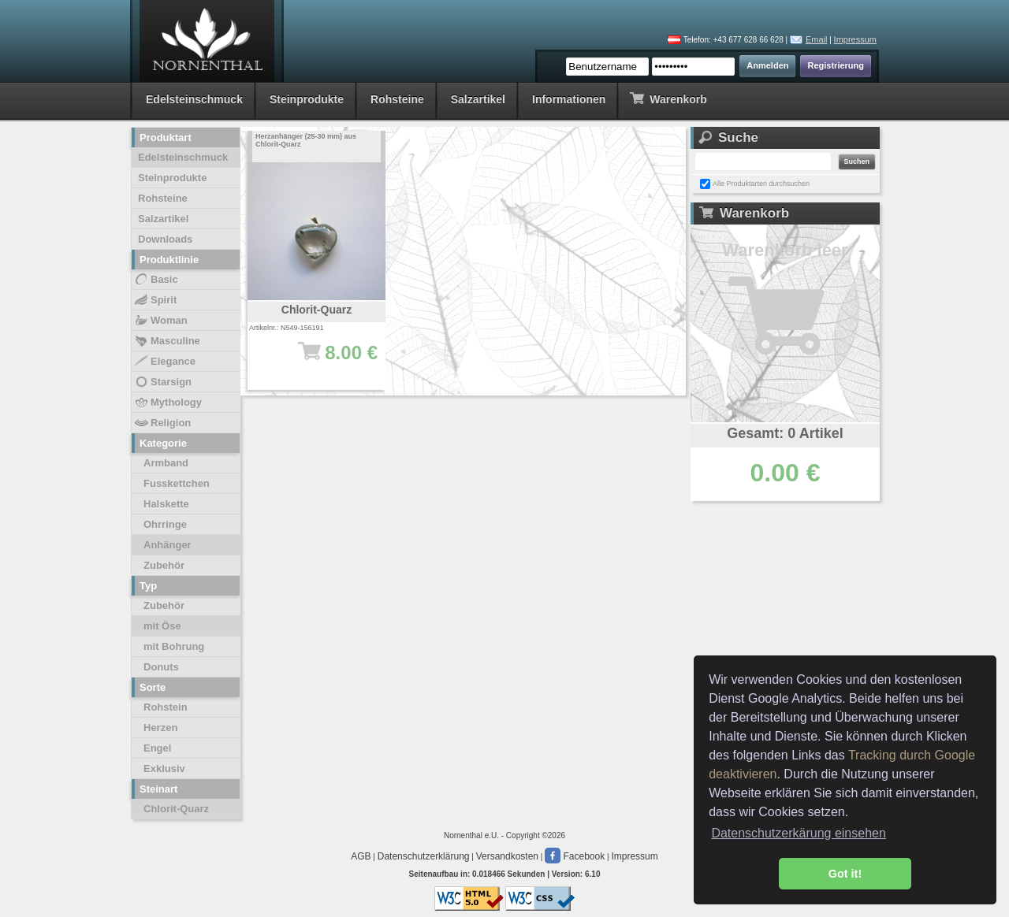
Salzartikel (478, 99)
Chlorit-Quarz (176, 809)
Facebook (575, 856)
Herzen (160, 727)
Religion (162, 423)
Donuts (161, 667)
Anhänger (167, 545)
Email (817, 39)
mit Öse (162, 626)
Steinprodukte (307, 99)
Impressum (855, 39)
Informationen (568, 99)
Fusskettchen (176, 483)
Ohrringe (165, 524)
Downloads (165, 239)
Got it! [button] (845, 873)
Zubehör (163, 565)
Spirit (155, 300)
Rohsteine (397, 99)
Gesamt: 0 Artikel (785, 433)
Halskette (166, 504)
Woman (160, 321)
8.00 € (324, 360)
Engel (157, 748)
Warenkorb (668, 98)
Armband (165, 463)
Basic (155, 280)
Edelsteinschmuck (194, 99)
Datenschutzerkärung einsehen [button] (798, 833)
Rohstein (165, 707)
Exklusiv (164, 768)
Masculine (166, 341)
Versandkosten (507, 856)
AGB (360, 856)
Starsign (162, 382)
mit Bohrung (173, 646)
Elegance (164, 361)
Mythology (167, 402)
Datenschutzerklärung (424, 856)
